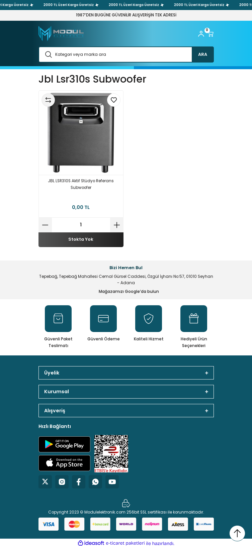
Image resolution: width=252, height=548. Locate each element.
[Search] (126, 54)
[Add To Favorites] (113, 100)
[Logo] (61, 33)
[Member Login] (201, 33)
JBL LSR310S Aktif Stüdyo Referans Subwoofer (81, 184)
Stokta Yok (80, 239)
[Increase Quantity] (116, 225)
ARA (202, 54)
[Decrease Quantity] (45, 225)
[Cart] (210, 33)
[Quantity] (80, 225)
